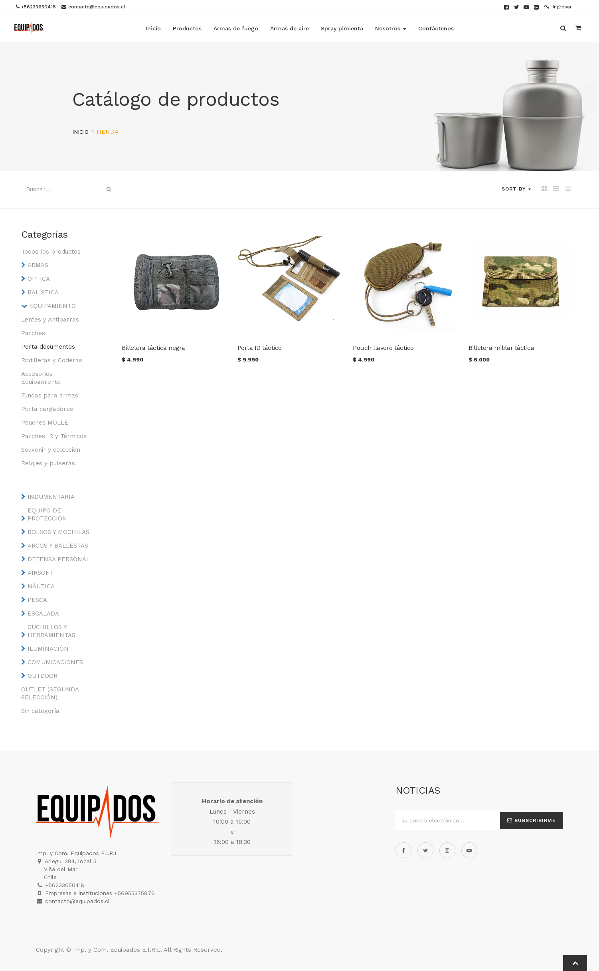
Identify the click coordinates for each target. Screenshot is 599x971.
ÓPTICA (39, 278)
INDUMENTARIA (51, 496)
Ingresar (558, 7)
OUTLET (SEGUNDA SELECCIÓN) (50, 693)
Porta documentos (48, 346)
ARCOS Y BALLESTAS (58, 545)
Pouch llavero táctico (383, 347)
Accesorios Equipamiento (41, 377)
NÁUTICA (41, 586)
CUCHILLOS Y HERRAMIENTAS (51, 631)
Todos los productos (51, 251)
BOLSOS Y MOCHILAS (58, 532)
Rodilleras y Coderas (51, 360)
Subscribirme (531, 820)
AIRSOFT (40, 572)
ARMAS (38, 265)
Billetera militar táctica (501, 347)
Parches (33, 333)
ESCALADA (43, 613)
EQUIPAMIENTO (52, 306)
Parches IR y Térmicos (54, 436)
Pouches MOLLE (44, 422)
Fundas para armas (49, 395)
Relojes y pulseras (48, 463)
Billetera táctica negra (153, 347)
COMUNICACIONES (55, 662)
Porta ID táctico (259, 347)
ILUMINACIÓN (48, 648)
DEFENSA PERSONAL (59, 559)
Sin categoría (40, 711)
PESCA (37, 600)
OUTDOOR (42, 675)
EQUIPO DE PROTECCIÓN (47, 514)
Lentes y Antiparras (50, 319)
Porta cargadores (47, 409)
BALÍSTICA (43, 292)
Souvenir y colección (50, 449)
